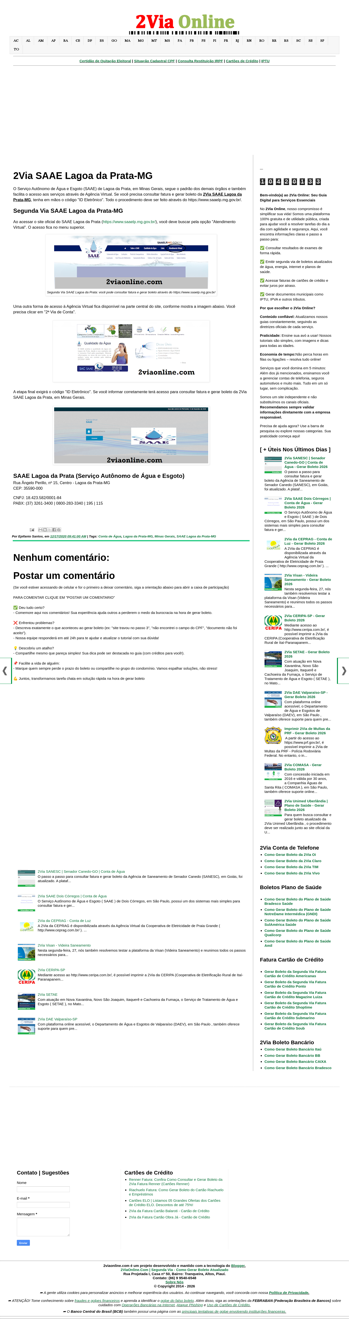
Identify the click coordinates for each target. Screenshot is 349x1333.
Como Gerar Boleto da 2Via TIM (291, 867)
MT (154, 41)
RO (261, 41)
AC (15, 41)
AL (28, 41)
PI (214, 41)
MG (141, 41)
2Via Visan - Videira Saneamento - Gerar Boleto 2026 (307, 579)
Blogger (238, 1266)
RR (274, 41)
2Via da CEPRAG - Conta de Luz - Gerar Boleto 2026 (308, 541)
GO (114, 41)
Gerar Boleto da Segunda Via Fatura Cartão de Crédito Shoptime (295, 1005)
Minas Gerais (165, 536)
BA (65, 41)
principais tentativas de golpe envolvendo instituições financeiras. (234, 1311)
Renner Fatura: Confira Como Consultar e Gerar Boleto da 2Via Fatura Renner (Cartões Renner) (176, 1181)
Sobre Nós (174, 1282)
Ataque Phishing (189, 1305)
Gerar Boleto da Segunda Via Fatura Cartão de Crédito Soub (295, 1026)
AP (53, 41)
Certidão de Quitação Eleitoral (105, 61)
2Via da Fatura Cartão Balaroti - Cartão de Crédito (169, 1211)
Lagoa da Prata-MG (138, 536)
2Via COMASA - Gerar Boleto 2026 (303, 767)
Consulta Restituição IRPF (200, 61)
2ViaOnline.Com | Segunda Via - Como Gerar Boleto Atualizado (174, 1270)
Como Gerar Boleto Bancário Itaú (293, 1049)
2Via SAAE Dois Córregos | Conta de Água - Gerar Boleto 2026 (307, 502)
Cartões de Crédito (242, 61)
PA (180, 41)
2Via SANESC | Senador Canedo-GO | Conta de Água (81, 871)
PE (203, 41)
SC (298, 41)
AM (41, 41)
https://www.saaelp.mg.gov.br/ (129, 222)
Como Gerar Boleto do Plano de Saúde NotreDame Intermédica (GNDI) (298, 911)
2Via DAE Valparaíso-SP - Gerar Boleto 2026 (306, 694)
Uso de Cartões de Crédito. (229, 1305)
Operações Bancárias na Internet (148, 1305)
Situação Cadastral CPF (154, 61)
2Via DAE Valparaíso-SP (58, 1019)
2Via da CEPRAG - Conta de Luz (64, 921)
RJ (237, 41)
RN (249, 41)
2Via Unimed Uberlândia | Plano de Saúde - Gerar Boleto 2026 (306, 805)
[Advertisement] (174, 112)
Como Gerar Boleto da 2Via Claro (293, 861)
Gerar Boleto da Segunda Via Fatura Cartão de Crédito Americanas (295, 973)
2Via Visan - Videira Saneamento (64, 945)
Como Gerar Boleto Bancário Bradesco (298, 1068)
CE (78, 41)
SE (310, 41)
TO (16, 49)
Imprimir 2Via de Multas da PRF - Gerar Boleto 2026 (307, 731)
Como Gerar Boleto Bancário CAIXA (295, 1061)
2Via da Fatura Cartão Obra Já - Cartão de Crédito (169, 1217)
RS (286, 41)
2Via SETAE (48, 994)
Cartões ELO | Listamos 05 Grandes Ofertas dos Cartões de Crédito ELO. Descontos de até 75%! (174, 1202)
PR (226, 41)
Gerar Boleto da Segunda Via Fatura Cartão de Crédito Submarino (295, 1015)
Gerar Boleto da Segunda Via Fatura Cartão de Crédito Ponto (295, 984)
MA (127, 41)
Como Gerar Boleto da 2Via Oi (290, 854)
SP (322, 41)
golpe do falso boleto (177, 1301)
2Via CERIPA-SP (51, 970)
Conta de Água (109, 536)
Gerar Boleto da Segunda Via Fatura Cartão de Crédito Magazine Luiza (295, 994)
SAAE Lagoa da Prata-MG (196, 536)
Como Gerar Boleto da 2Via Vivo (292, 873)
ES (102, 41)
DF (90, 41)
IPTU (265, 61)
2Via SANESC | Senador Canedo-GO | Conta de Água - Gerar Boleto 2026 (306, 462)
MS (167, 41)
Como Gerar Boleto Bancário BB (292, 1055)
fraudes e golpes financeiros (97, 1301)
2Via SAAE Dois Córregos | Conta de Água (72, 896)
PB (192, 41)
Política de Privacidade (288, 1293)
